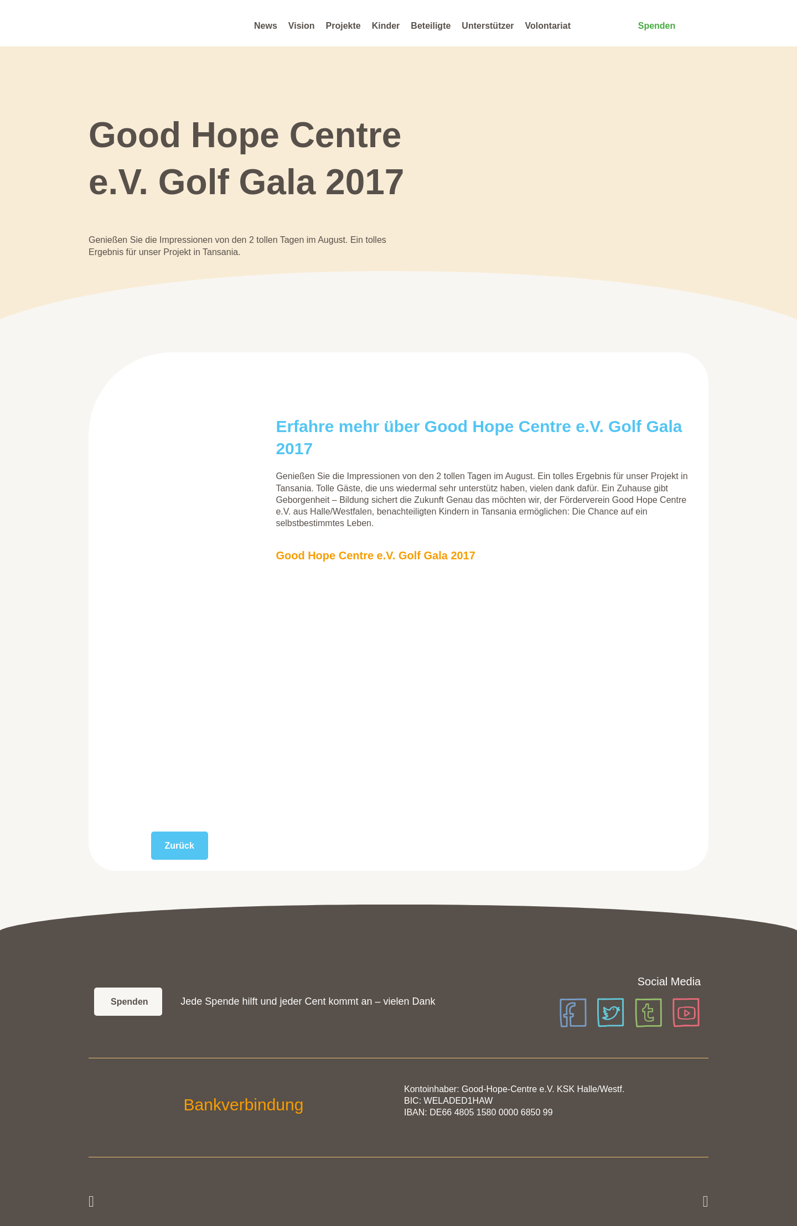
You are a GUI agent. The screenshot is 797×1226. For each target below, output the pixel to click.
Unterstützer (488, 25)
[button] (91, 1201)
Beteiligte (431, 25)
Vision (301, 25)
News (265, 25)
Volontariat (548, 25)
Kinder (386, 25)
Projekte (343, 25)
